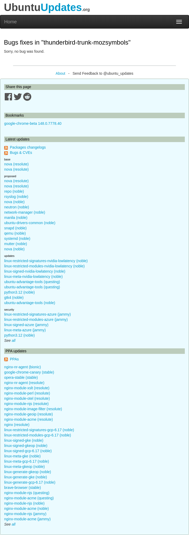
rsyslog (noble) (16, 196)
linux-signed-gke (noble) (23, 440)
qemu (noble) (15, 233)
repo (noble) (14, 191)
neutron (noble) (16, 207)
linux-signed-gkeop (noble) (25, 446)
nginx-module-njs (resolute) (26, 404)
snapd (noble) (15, 228)
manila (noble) (15, 217)
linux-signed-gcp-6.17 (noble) (28, 451)
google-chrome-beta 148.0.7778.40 (33, 123)
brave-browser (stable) (22, 487)
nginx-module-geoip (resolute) (28, 414)
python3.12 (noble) (19, 292)
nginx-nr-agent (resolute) (24, 383)
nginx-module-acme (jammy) (27, 519)
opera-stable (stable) (21, 377)
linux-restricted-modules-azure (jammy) (36, 319)
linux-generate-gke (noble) (25, 477)
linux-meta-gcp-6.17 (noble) (26, 461)
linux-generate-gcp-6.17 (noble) (29, 482)
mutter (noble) (15, 244)
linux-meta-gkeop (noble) (24, 466)
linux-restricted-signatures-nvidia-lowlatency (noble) (46, 261)
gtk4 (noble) (14, 297)
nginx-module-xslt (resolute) (26, 388)
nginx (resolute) (17, 425)
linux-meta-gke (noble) (22, 456)
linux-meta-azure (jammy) (25, 330)
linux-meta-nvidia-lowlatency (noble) (33, 276)
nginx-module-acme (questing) (29, 498)
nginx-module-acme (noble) (26, 508)
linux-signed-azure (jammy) (26, 325)
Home (10, 21)
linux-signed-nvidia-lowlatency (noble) (34, 271)
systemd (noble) (17, 238)
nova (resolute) (16, 164)
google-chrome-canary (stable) (29, 372)
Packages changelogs (28, 147)
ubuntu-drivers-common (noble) (29, 223)
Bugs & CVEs (21, 152)
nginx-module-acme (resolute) (28, 419)
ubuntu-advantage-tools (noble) (29, 303)
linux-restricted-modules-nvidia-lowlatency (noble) (44, 266)
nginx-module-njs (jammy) (25, 514)
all (13, 340)
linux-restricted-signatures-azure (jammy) (37, 314)
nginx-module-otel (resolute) (27, 398)
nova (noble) (14, 202)
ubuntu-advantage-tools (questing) (32, 282)
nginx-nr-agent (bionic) (22, 367)
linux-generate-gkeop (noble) (27, 472)
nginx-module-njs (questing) (26, 493)
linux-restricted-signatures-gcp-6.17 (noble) (39, 430)
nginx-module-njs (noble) (24, 503)
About (60, 73)
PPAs (14, 359)
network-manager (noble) (24, 212)
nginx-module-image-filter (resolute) (33, 409)
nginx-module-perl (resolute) (27, 393)
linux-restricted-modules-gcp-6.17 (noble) (37, 435)
